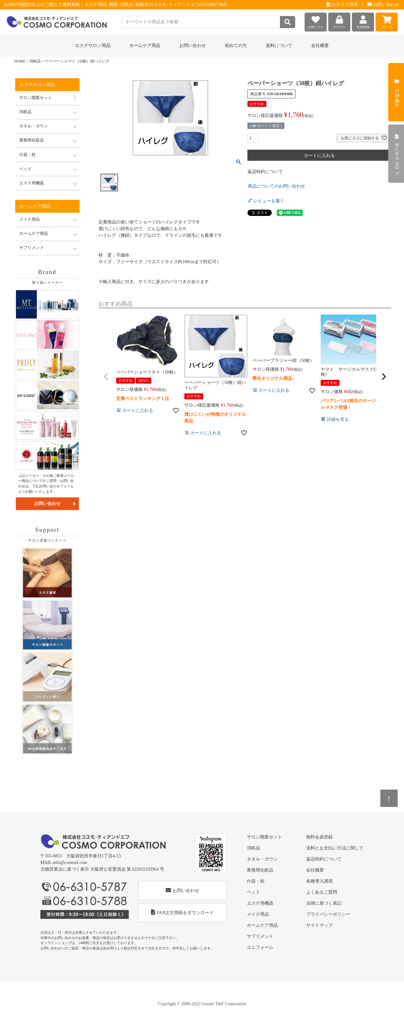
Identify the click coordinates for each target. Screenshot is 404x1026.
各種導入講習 (319, 881)
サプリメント (260, 936)
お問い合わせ (383, 4)
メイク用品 (258, 914)
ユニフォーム (260, 947)
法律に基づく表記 (324, 903)
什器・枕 (255, 881)
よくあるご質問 (321, 892)
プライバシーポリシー (328, 914)
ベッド (253, 892)
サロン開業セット (35, 98)
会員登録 (363, 21)
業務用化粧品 (260, 870)
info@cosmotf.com (70, 862)
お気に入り (316, 21)
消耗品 (35, 61)
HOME (19, 61)
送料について (279, 45)
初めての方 (236, 45)
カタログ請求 (342, 4)
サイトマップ (319, 925)
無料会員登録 (319, 837)
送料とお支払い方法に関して (335, 848)
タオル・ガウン (262, 859)
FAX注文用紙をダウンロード (182, 912)
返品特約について (265, 171)
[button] (106, 377)
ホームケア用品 (262, 925)
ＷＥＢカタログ (397, 153)
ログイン (339, 21)
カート (387, 21)
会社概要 (320, 45)
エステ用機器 (260, 903)
